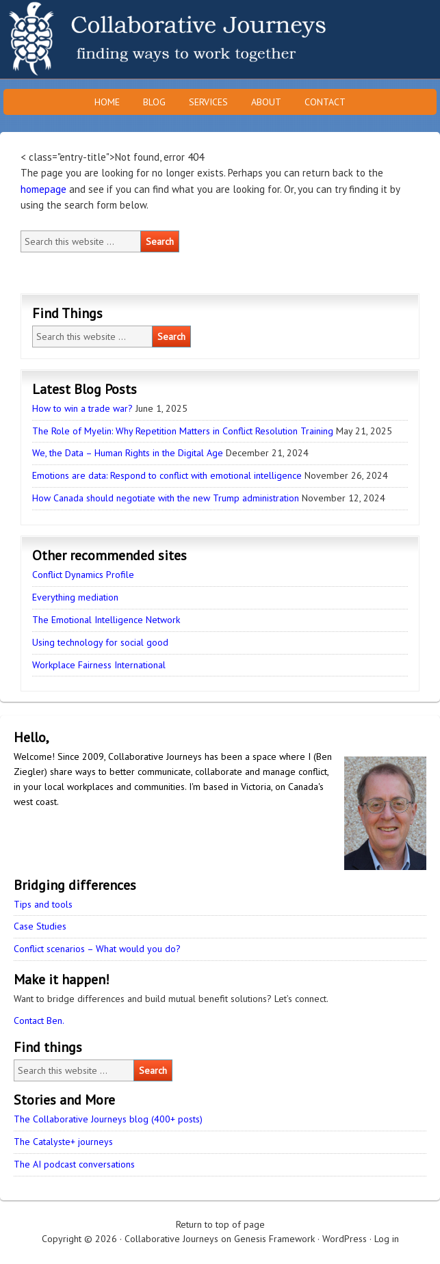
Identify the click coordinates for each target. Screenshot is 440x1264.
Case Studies (40, 926)
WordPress (344, 1239)
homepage (43, 189)
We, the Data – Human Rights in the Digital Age (127, 453)
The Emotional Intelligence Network (106, 620)
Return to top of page (220, 1224)
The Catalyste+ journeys (63, 1141)
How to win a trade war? (82, 408)
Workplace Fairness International (99, 665)
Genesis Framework (274, 1239)
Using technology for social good (100, 642)
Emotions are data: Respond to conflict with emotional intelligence (167, 475)
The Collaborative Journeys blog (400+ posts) (108, 1119)
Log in (386, 1239)
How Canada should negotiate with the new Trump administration (165, 498)
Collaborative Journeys (120, 39)
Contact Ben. (39, 1020)
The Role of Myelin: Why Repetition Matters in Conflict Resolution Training (182, 431)
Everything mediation (75, 597)
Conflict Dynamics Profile (83, 574)
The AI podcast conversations (74, 1164)
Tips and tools (43, 904)
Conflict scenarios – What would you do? (97, 949)
